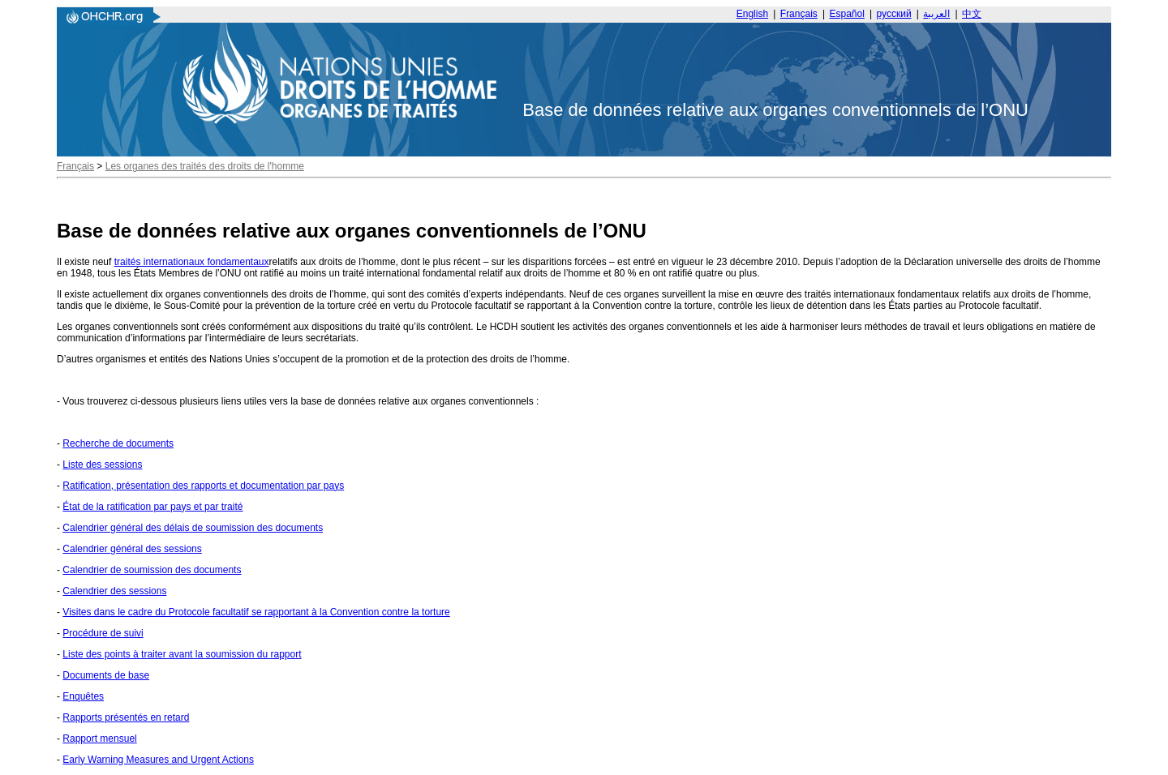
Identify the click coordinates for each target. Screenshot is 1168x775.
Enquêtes (83, 696)
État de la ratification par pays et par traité (152, 506)
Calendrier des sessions (114, 591)
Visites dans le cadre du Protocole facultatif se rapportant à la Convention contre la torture (255, 612)
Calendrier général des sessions (131, 548)
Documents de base (105, 675)
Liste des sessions (102, 464)
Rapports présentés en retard (125, 717)
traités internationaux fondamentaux (191, 262)
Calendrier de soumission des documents (151, 570)
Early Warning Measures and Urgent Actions (158, 759)
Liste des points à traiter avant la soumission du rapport (181, 654)
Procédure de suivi (102, 633)
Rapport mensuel (99, 738)
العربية (936, 13)
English (752, 13)
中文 (971, 13)
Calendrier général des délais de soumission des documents (192, 527)
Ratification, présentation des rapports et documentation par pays (203, 485)
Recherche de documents (118, 443)
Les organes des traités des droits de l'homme (204, 166)
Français (799, 13)
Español (847, 13)
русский (894, 13)
